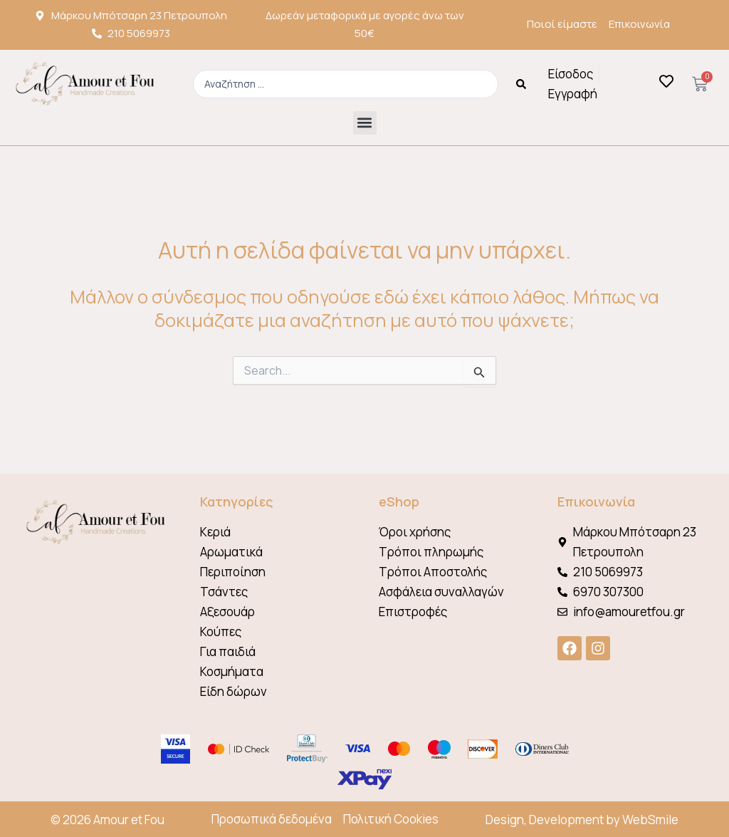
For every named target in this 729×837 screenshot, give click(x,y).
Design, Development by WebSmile (582, 819)
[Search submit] (521, 84)
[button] (365, 123)
